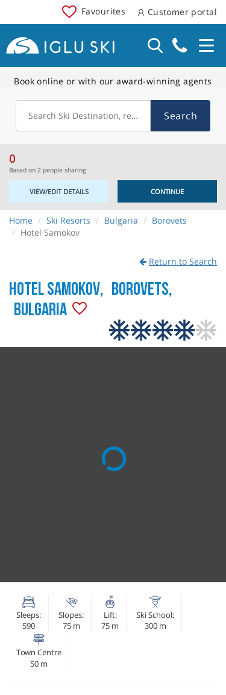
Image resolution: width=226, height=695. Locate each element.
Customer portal (177, 11)
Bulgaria (121, 220)
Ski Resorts (68, 220)
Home (21, 220)
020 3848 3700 (179, 45)
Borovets (169, 220)
